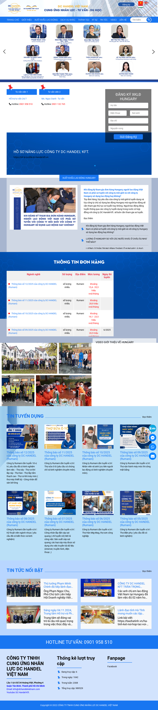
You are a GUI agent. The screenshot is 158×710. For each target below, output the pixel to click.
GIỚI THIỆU (27, 19)
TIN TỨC (104, 19)
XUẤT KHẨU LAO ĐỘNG (46, 19)
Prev (4, 51)
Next (153, 51)
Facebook (112, 666)
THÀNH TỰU (83, 19)
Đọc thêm (147, 417)
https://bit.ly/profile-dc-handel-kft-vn (31, 157)
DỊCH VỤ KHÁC (67, 19)
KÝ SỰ (94, 19)
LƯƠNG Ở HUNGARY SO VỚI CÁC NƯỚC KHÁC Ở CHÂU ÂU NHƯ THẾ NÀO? (116, 240)
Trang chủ (13, 19)
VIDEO (113, 19)
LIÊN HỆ (123, 19)
